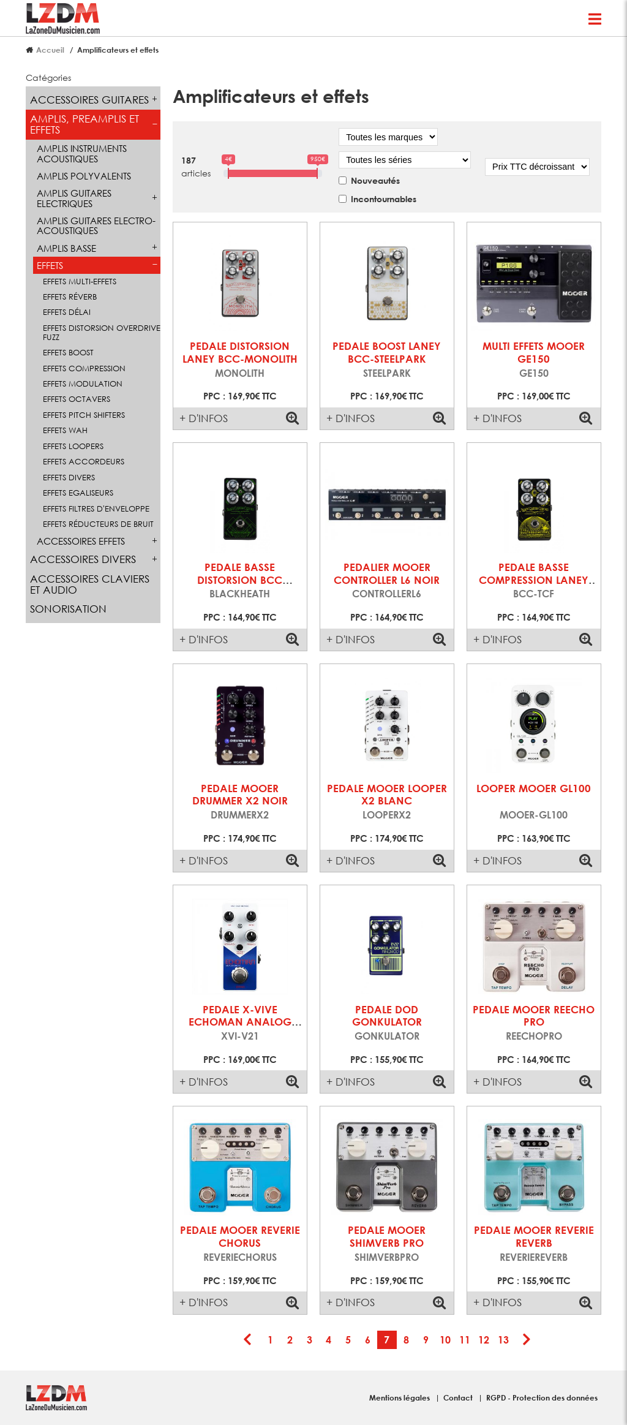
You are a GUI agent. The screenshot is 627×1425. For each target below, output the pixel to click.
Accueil (50, 50)
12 (483, 1339)
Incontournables (383, 199)
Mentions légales (400, 1397)
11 (464, 1339)
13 (503, 1339)
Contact (459, 1397)
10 (445, 1339)
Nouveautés (375, 180)
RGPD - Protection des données (542, 1397)
